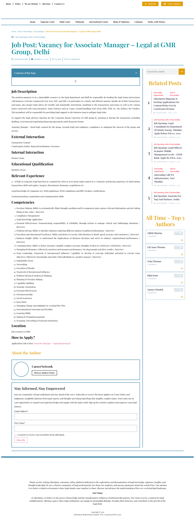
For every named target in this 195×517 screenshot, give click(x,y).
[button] (136, 73)
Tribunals (79, 21)
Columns (138, 21)
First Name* (19, 423)
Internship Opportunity (158, 93)
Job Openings (39, 31)
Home (32, 21)
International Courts (98, 21)
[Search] (182, 71)
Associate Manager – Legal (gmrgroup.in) (52, 343)
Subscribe (20, 440)
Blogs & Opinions (121, 21)
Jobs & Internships (25, 31)
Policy (18, 3)
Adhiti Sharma (154, 233)
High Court (65, 21)
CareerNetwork (161, 112)
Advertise (46, 3)
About (8, 3)
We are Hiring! (31, 3)
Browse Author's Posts (44, 372)
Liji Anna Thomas (156, 247)
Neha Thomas (154, 261)
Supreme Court (48, 21)
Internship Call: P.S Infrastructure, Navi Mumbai (164, 178)
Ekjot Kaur (152, 275)
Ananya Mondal (155, 289)
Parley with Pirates (156, 21)
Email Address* (21, 411)
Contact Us (59, 3)
